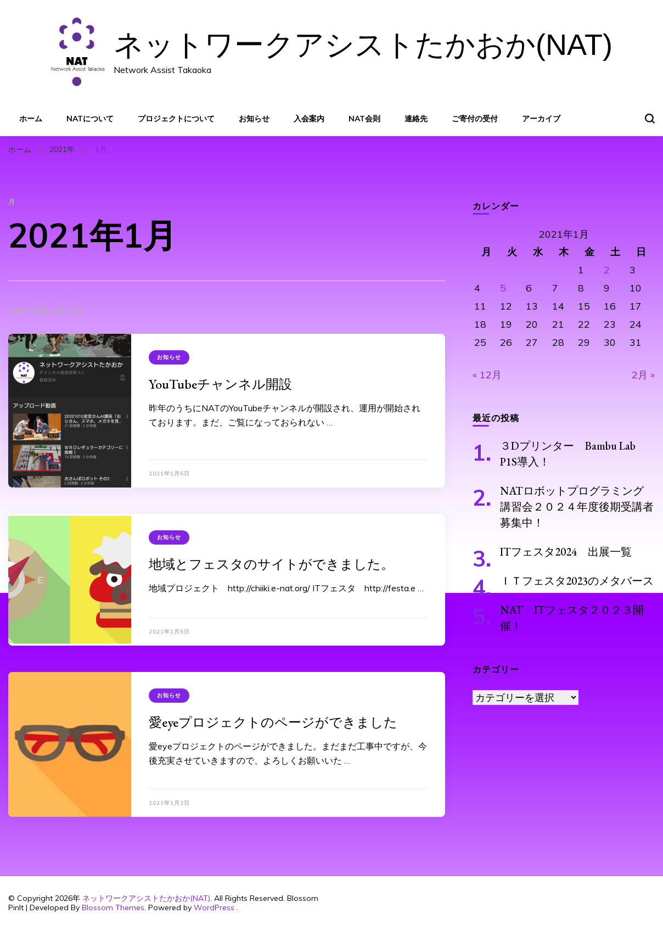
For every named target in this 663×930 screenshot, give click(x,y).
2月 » (643, 374)
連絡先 (416, 119)
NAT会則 (364, 119)
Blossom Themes (113, 907)
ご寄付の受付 (475, 119)
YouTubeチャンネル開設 (220, 384)
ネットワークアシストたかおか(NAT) (363, 44)
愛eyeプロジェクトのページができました (273, 722)
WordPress (214, 907)
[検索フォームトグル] (650, 119)
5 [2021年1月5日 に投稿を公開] (503, 288)
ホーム (30, 119)
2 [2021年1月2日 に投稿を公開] (607, 270)
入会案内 (309, 119)
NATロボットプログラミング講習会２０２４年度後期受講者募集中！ (577, 507)
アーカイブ (541, 119)
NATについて (90, 119)
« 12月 (487, 374)
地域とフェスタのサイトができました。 (271, 564)
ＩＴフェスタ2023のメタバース (577, 581)
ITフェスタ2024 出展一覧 (566, 552)
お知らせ (254, 119)
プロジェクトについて (176, 119)
